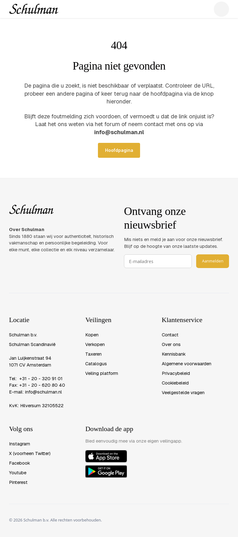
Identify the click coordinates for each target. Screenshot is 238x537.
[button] (221, 9)
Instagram (19, 444)
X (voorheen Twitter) (30, 453)
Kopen (92, 335)
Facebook (19, 463)
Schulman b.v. (23, 335)
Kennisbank (174, 354)
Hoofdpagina (119, 150)
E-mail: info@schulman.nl (35, 392)
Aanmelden (212, 261)
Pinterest (18, 482)
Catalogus (96, 363)
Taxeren (93, 354)
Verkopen (95, 344)
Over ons (171, 344)
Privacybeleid (176, 373)
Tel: (14, 378)
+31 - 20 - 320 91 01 (41, 378)
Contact (170, 335)
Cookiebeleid (175, 383)
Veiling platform (101, 373)
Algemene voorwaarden (186, 363)
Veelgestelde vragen (183, 392)
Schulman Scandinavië (32, 344)
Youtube (17, 473)
